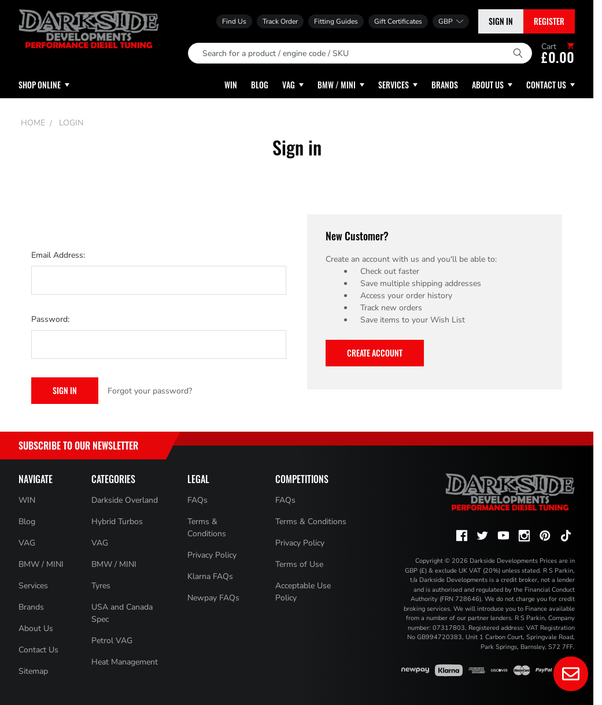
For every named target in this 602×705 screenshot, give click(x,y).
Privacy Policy (212, 555)
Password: (50, 319)
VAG (27, 542)
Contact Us (38, 649)
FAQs (197, 500)
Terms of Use (299, 564)
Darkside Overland (124, 500)
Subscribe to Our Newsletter (78, 445)
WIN (27, 500)
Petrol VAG (111, 640)
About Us (36, 628)
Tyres (100, 585)
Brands (31, 607)
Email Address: (58, 255)
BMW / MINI (41, 564)
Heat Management (124, 661)
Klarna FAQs (210, 576)
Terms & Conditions (310, 521)
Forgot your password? (150, 390)
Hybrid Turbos (117, 521)
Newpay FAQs (213, 597)
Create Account (374, 353)
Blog (27, 521)
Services (33, 585)
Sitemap (33, 671)
